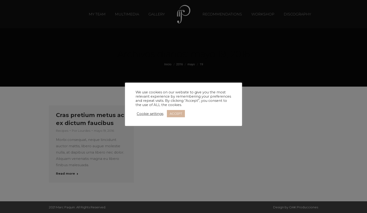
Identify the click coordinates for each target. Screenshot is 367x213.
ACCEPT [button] (176, 113)
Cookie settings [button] (150, 114)
